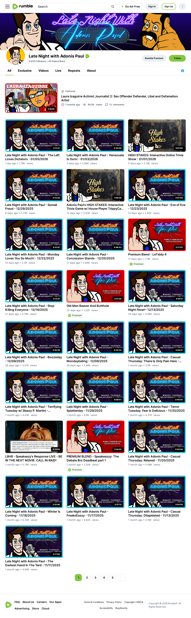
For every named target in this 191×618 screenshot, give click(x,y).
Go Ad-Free (130, 6)
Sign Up (169, 6)
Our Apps (55, 603)
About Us (28, 603)
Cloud (45, 609)
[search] (72, 6)
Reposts (74, 72)
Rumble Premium (154, 59)
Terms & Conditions (94, 603)
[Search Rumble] (112, 6)
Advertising (22, 609)
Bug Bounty (121, 609)
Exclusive (25, 72)
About (91, 72)
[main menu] (7, 6)
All (9, 72)
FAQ (17, 603)
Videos (43, 72)
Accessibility (106, 609)
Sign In (152, 6)
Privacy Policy (114, 603)
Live (58, 72)
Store (35, 609)
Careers (42, 603)
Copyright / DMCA (133, 603)
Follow (177, 59)
